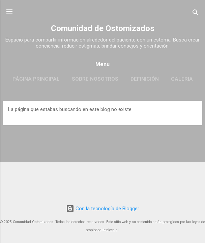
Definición (144, 79)
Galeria (182, 79)
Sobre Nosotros (95, 79)
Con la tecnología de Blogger (102, 209)
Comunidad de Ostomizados (102, 28)
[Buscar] (196, 13)
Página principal (36, 79)
